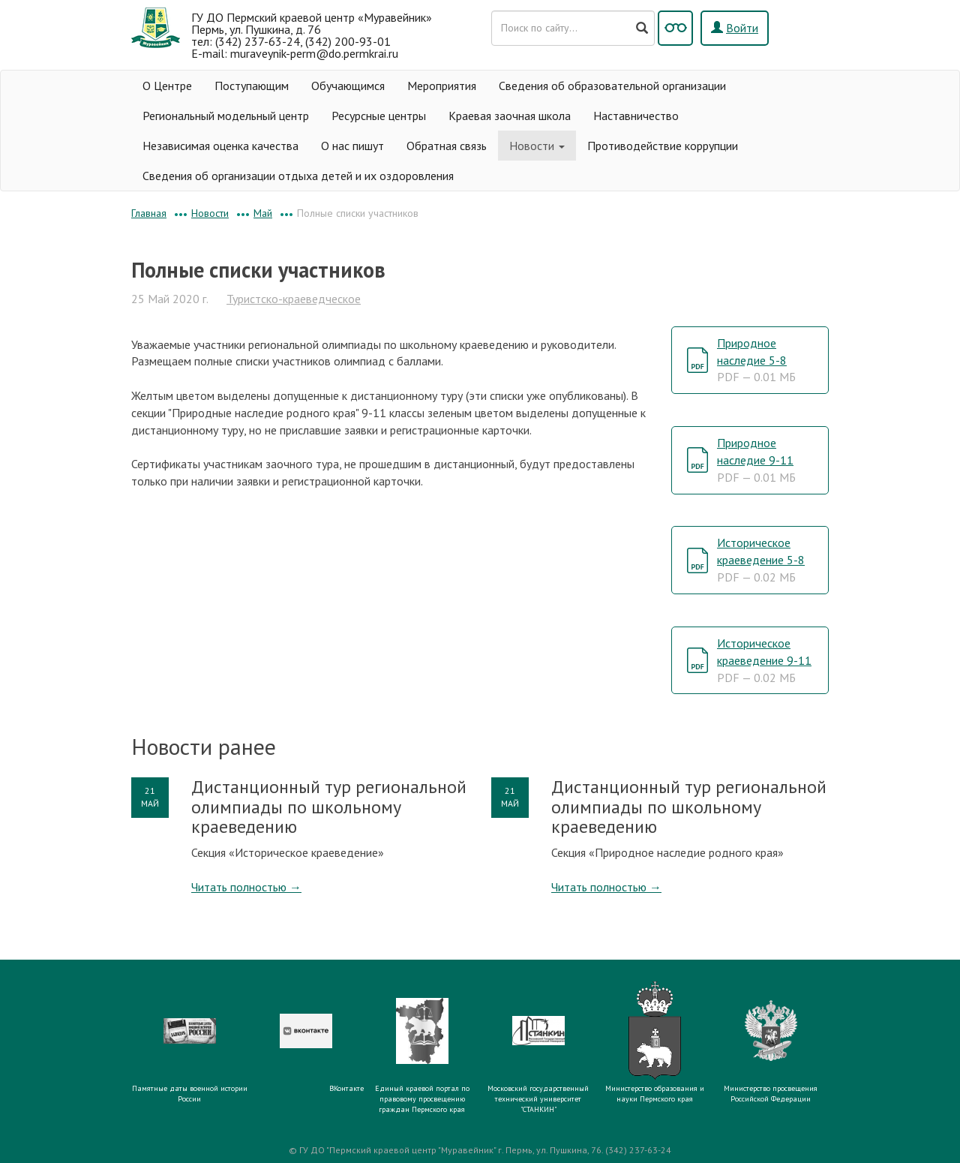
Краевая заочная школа (509, 115)
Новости (537, 145)
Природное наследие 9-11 (756, 460)
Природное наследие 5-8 (756, 360)
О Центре (167, 85)
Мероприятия (441, 85)
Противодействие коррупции (662, 145)
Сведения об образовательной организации (612, 85)
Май (263, 213)
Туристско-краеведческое (293, 298)
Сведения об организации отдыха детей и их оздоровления (298, 175)
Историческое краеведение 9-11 (764, 660)
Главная (148, 213)
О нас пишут (352, 145)
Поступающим (251, 85)
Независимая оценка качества (220, 145)
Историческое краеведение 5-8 (761, 560)
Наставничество (636, 115)
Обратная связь (446, 145)
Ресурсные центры (379, 115)
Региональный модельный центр (225, 115)
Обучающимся (348, 85)
